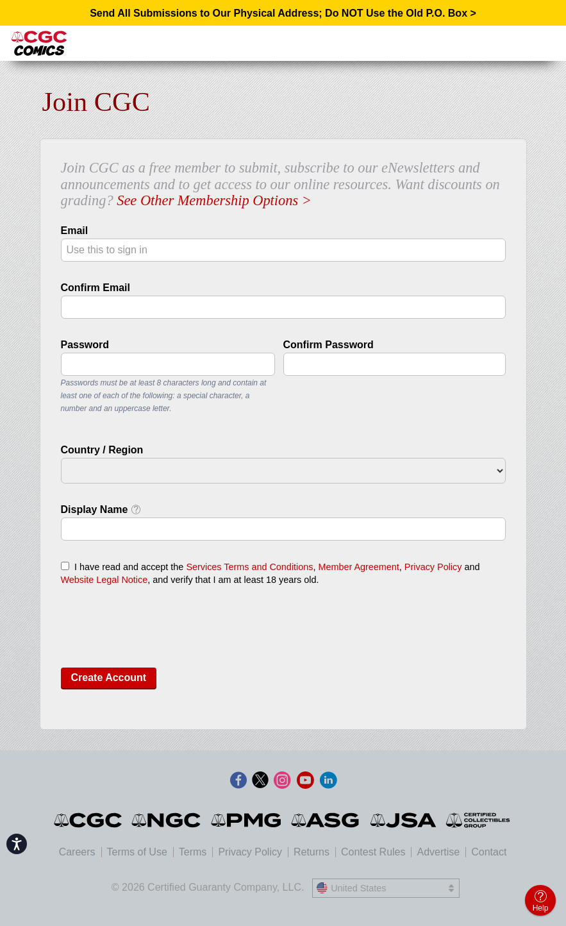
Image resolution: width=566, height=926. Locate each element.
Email (74, 230)
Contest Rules (373, 851)
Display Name (101, 509)
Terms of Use (137, 851)
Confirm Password (328, 344)
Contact (488, 851)
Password (85, 344)
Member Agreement (358, 567)
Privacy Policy (433, 567)
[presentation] (158, 632)
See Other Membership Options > (214, 200)
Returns (311, 851)
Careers (77, 851)
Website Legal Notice (104, 580)
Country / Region (102, 449)
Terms (193, 851)
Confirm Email (95, 287)
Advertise (438, 851)
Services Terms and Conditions (249, 567)
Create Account (109, 677)
